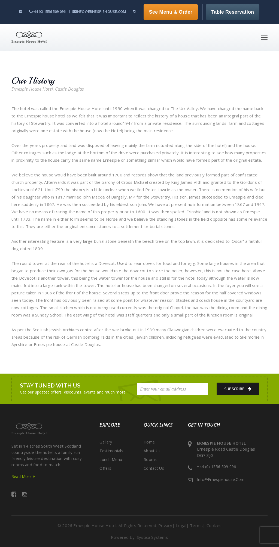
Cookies (214, 525)
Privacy (165, 525)
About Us (152, 450)
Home (149, 442)
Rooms (150, 459)
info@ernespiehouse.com (99, 11)
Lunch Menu (110, 459)
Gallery (105, 442)
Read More (23, 476)
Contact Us (154, 468)
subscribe (237, 389)
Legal (181, 525)
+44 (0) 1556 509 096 (47, 11)
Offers (105, 468)
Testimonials (111, 450)
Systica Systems (152, 537)
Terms (196, 525)
